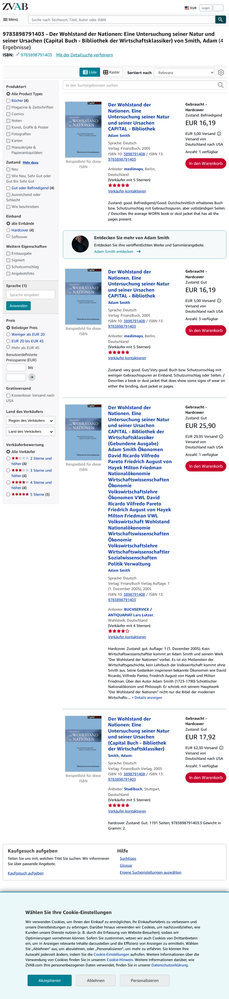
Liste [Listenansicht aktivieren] (90, 72)
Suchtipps (128, 858)
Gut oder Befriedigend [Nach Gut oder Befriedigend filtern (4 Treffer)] (30, 188)
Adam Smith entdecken (118, 251)
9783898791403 (36, 54)
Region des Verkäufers (27, 421)
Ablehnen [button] (96, 980)
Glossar (126, 865)
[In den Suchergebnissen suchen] (144, 85)
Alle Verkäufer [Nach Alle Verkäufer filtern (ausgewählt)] (24, 452)
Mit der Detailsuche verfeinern (84, 54)
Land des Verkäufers (25, 431)
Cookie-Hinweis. (120, 959)
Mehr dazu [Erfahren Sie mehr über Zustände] (30, 162)
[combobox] (121, 20)
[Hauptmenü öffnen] (11, 20)
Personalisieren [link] (145, 980)
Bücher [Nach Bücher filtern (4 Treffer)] (17, 100)
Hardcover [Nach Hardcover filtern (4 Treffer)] (20, 230)
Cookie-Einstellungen (111, 954)
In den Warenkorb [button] (206, 163)
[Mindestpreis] (16, 367)
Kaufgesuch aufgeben (26, 873)
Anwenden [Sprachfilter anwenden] (18, 306)
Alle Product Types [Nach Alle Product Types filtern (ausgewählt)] (25, 93)
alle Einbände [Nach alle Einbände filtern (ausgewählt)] (20, 223)
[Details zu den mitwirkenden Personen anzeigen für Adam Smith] (119, 135)
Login (206, 8)
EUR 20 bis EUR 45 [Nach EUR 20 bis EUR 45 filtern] (25, 341)
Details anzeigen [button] (148, 697)
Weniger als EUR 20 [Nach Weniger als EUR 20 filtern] (26, 334)
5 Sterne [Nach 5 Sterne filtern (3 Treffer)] (30, 494)
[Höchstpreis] (16, 377)
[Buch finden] (220, 20)
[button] (221, 85)
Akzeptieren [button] (50, 980)
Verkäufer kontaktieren (127, 191)
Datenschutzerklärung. (170, 965)
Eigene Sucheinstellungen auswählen (150, 872)
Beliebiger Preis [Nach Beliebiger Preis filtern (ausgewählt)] (22, 327)
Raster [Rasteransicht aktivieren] (111, 72)
